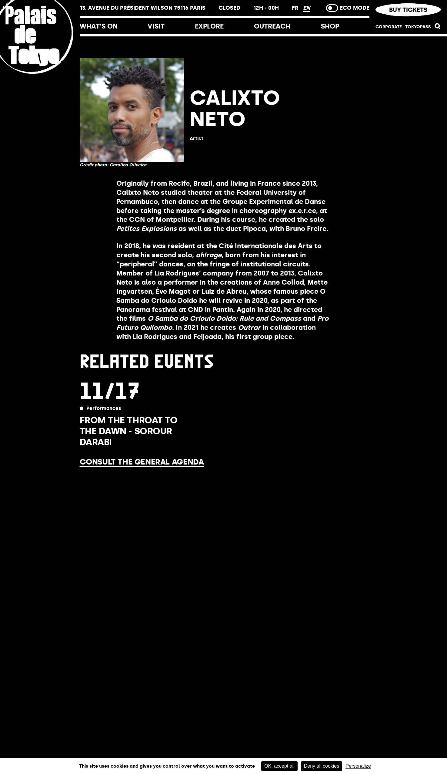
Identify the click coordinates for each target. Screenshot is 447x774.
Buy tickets (408, 9)
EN (306, 8)
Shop (330, 26)
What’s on (99, 26)
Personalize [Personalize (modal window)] (358, 766)
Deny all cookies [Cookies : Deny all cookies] (321, 766)
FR (296, 8)
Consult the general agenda (142, 462)
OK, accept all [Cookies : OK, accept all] (279, 766)
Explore (209, 26)
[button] (437, 27)
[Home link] (40, 73)
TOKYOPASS (418, 26)
